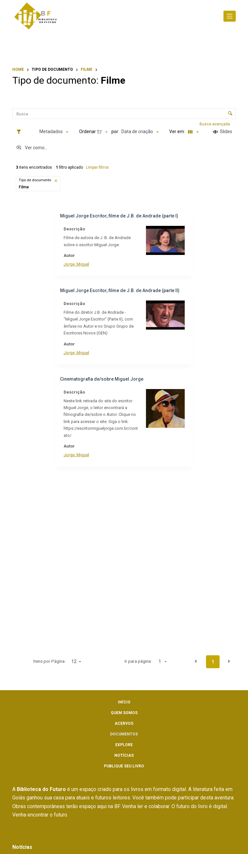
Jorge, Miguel (76, 264)
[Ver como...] (31, 148)
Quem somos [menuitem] (124, 713)
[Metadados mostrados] (53, 132)
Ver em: (177, 131)
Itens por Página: (49, 661)
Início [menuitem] (124, 702)
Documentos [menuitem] (124, 734)
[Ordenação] (140, 132)
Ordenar (87, 131)
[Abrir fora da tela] (229, 16)
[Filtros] (20, 132)
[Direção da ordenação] (103, 132)
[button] (56, 180)
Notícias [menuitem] (124, 755)
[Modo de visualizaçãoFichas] (192, 132)
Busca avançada (215, 124)
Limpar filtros (97, 167)
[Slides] (223, 132)
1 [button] (213, 661)
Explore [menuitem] (124, 745)
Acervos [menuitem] (124, 723)
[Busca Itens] (124, 114)
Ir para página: (138, 661)
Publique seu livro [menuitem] (124, 766)
